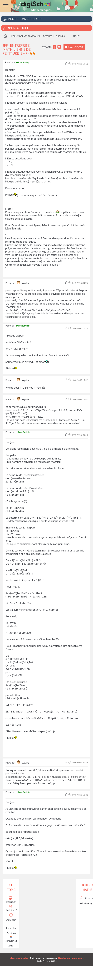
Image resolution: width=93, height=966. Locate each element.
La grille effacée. (69, 212)
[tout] (76, 36)
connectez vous (11, 941)
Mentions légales (19, 958)
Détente (47, 36)
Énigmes (60, 36)
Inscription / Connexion (22, 19)
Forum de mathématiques (25, 36)
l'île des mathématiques (71, 958)
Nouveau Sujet (15, 28)
